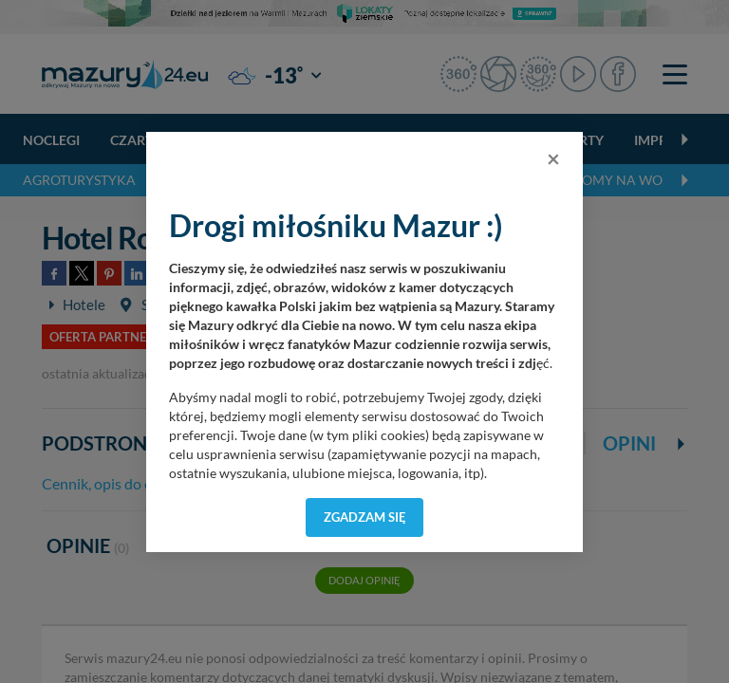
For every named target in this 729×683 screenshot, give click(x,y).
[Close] (553, 158)
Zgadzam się (365, 517)
